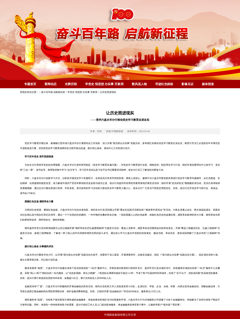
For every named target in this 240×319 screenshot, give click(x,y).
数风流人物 (139, 84)
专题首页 (30, 84)
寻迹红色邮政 (164, 84)
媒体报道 (208, 84)
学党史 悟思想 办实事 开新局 (104, 84)
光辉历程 (71, 84)
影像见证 (188, 84)
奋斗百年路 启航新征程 (53, 92)
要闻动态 (50, 84)
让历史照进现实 (108, 92)
